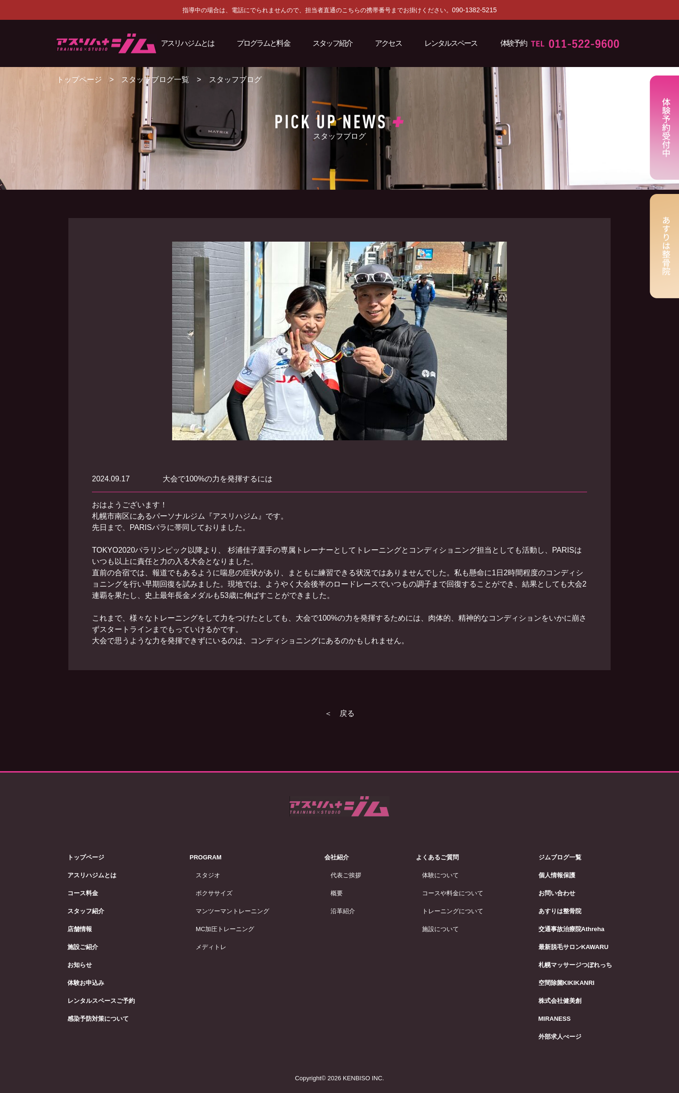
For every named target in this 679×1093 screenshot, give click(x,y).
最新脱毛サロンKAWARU (573, 946)
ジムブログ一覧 (559, 857)
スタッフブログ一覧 (155, 80)
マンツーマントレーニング (232, 911)
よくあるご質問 (437, 857)
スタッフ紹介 (333, 43)
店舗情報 (79, 929)
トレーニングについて (452, 911)
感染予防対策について (98, 1018)
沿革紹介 (343, 911)
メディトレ (211, 946)
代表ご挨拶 (346, 875)
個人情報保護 (556, 875)
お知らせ (79, 964)
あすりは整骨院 (559, 911)
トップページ (79, 80)
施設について (440, 929)
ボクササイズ (214, 893)
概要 (337, 893)
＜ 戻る (339, 713)
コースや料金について (452, 893)
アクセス (388, 43)
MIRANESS (554, 1018)
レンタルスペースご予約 (101, 1000)
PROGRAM (206, 857)
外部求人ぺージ (559, 1036)
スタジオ (208, 875)
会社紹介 (336, 857)
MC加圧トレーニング (225, 929)
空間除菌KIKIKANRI (566, 982)
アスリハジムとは (187, 43)
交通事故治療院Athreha (571, 929)
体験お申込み (85, 982)
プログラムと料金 (263, 43)
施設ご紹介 (82, 946)
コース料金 (82, 893)
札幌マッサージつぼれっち (575, 964)
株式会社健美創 (559, 1000)
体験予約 (513, 43)
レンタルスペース (451, 43)
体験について (440, 875)
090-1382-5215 (474, 10)
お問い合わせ (556, 893)
